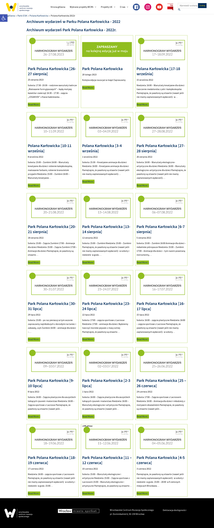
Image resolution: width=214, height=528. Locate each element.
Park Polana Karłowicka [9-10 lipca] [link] (51, 383)
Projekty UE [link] (106, 7)
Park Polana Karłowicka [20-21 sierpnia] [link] (52, 229)
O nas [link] (122, 7)
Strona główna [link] (58, 7)
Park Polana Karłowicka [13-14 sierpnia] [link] (106, 229)
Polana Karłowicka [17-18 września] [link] (158, 71)
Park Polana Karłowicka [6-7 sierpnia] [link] (161, 229)
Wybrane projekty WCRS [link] (81, 7)
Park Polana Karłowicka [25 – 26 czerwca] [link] (161, 383)
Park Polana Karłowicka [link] (102, 68)
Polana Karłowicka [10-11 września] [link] (49, 148)
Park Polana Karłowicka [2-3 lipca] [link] (106, 383)
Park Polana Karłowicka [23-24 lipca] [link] (106, 306)
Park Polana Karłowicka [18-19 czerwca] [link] (52, 460)
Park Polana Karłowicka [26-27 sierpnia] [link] (52, 71)
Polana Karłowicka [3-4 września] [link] (102, 148)
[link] (3, 18)
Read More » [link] (34, 104)
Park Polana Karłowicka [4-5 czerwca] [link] (161, 460)
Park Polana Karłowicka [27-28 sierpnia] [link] (161, 148)
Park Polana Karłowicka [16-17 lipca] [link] (161, 306)
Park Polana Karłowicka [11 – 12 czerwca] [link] (107, 460)
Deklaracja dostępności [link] (174, 510)
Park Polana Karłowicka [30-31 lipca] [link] (52, 306)
